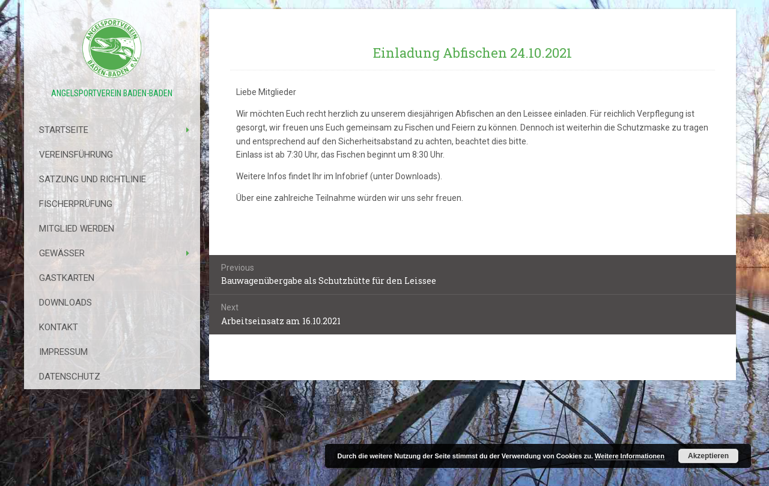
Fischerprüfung (75, 203)
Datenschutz (69, 376)
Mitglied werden (76, 228)
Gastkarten (66, 277)
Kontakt (58, 327)
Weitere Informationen (629, 456)
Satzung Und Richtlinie (92, 179)
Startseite (63, 130)
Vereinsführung (76, 154)
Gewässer (62, 253)
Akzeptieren (708, 456)
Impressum (63, 351)
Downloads (65, 302)
